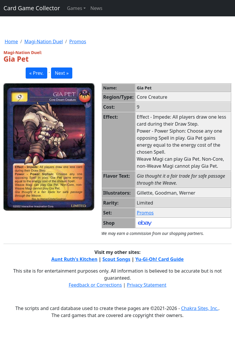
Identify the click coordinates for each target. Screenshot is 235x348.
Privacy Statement (146, 285)
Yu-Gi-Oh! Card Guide (159, 259)
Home (11, 41)
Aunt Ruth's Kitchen (74, 259)
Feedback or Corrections (95, 285)
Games (74, 8)
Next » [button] (62, 73)
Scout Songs (116, 259)
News (96, 8)
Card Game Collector (31, 8)
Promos (77, 41)
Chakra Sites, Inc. (199, 308)
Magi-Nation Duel (43, 41)
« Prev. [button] (36, 73)
